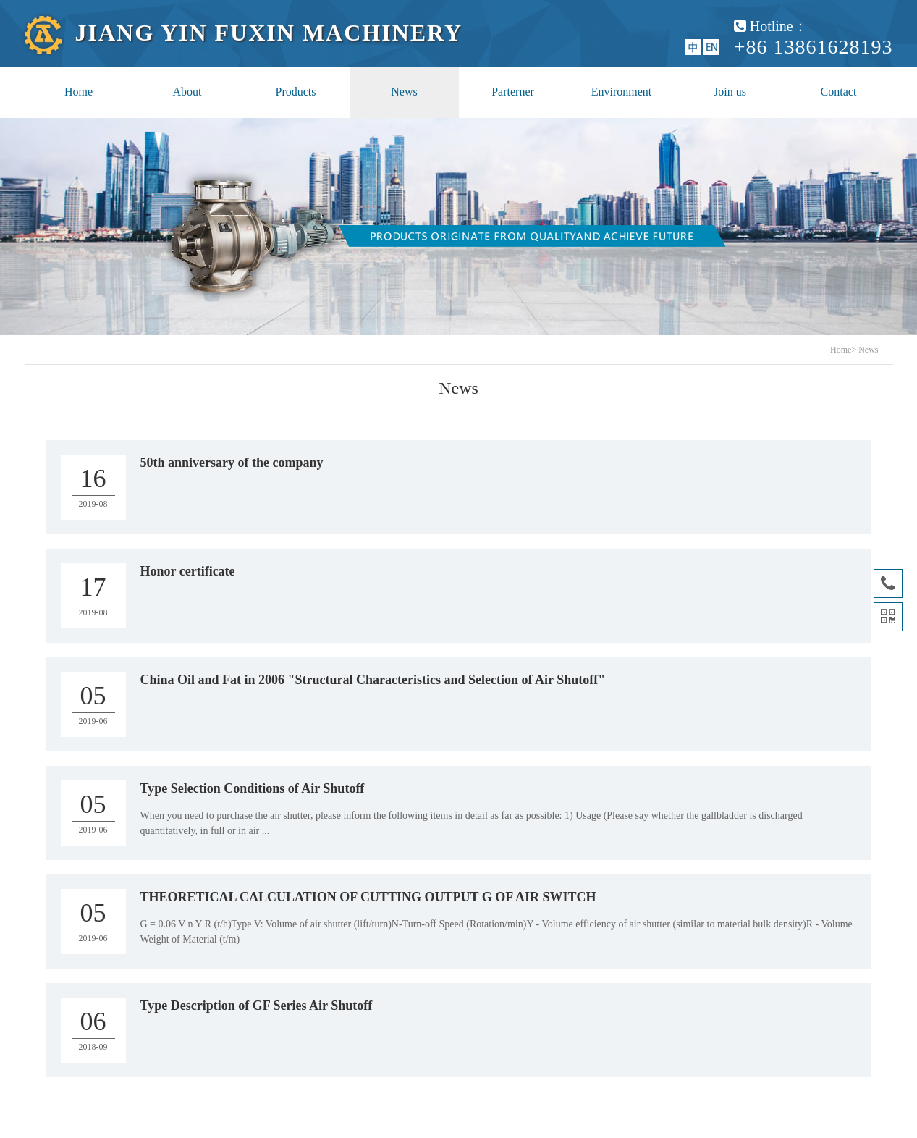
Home (78, 91)
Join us (730, 91)
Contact (839, 91)
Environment (621, 91)
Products (296, 91)
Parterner (512, 91)
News (404, 91)
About (187, 91)
